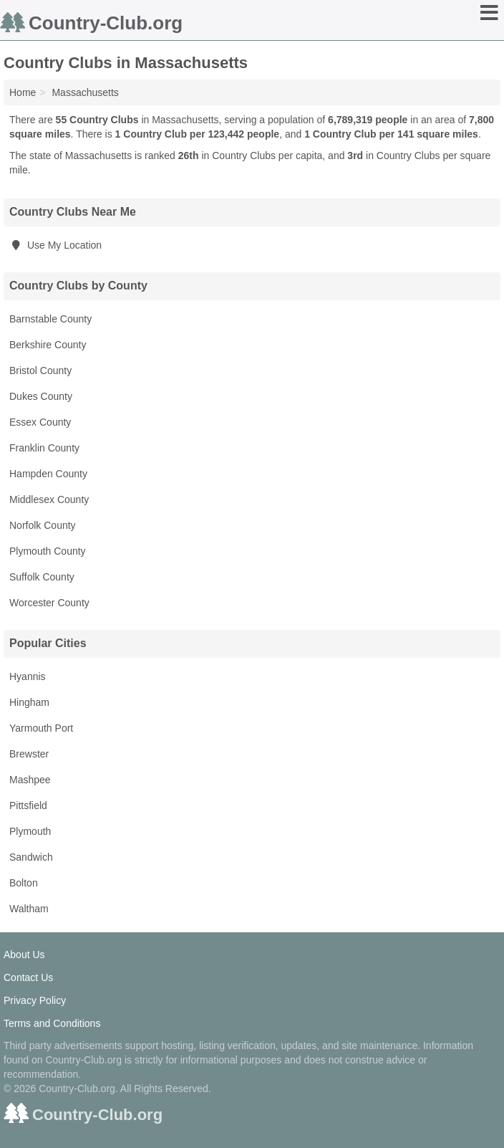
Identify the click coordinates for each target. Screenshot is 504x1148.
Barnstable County (50, 319)
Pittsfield (28, 805)
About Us (24, 954)
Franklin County (44, 448)
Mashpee (30, 779)
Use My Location (55, 245)
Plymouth (30, 831)
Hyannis (27, 676)
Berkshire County (47, 344)
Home (22, 92)
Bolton (23, 883)
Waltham (29, 908)
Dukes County (40, 396)
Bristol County (40, 370)
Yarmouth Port (41, 728)
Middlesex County (49, 499)
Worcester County (49, 602)
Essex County (40, 422)
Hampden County (48, 473)
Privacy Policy (35, 1000)
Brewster (29, 754)
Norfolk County (42, 525)
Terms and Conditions (52, 1023)
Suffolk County (41, 577)
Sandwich (31, 857)
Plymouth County (47, 551)
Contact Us (28, 977)
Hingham (29, 702)
